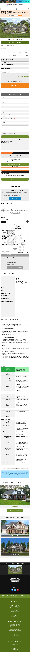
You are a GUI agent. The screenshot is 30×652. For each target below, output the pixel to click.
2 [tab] (15, 38)
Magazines (23, 595)
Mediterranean (15, 610)
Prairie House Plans (15, 611)
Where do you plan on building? (8, 118)
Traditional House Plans (10, 45)
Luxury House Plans (15, 631)
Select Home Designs (15, 647)
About (13, 596)
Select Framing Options (6, 68)
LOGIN (26, 9)
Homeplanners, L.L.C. (15, 645)
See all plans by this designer (15, 510)
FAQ (27, 595)
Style (4, 45)
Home (2, 45)
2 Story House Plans (15, 637)
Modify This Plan (15, 198)
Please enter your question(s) (7, 124)
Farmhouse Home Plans (15, 609)
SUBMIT (20, 15)
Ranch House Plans (15, 612)
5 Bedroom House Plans (15, 628)
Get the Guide (15, 179)
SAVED (18, 9)
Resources (17, 595)
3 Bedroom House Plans (15, 625)
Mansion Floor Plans (15, 633)
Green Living (15, 644)
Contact (16, 596)
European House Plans (15, 607)
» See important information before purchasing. (10, 360)
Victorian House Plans (15, 616)
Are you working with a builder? (7, 114)
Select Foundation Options (7, 64)
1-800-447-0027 (15, 6)
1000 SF (15, 634)
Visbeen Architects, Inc (15, 650)
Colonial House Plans (15, 604)
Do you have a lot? (5, 110)
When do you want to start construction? (9, 107)
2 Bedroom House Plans (15, 624)
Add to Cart (15, 85)
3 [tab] (16, 38)
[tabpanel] (15, 28)
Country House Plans (15, 605)
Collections (12, 595)
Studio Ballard (15, 649)
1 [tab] (13, 38)
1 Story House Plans (15, 635)
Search (3, 595)
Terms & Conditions (13, 147)
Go (18, 581)
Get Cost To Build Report (15, 164)
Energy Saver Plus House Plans (15, 630)
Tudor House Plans (15, 615)
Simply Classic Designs (15, 648)
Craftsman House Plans (15, 606)
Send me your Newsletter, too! (9, 133)
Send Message (15, 137)
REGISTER (22, 9)
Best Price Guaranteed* (23, 76)
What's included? (4, 60)
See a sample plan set (15, 322)
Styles (7, 595)
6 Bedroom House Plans (15, 629)
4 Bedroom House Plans (15, 626)
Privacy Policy (8, 13)
